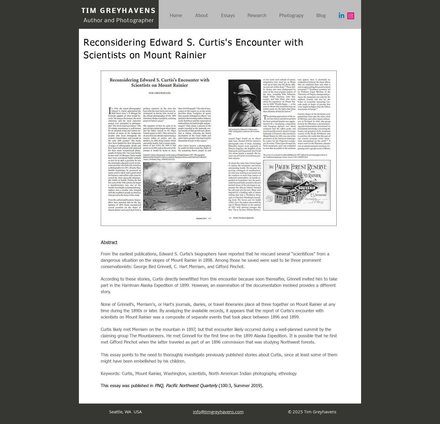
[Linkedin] (341, 15)
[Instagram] (350, 15)
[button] (293, 15)
